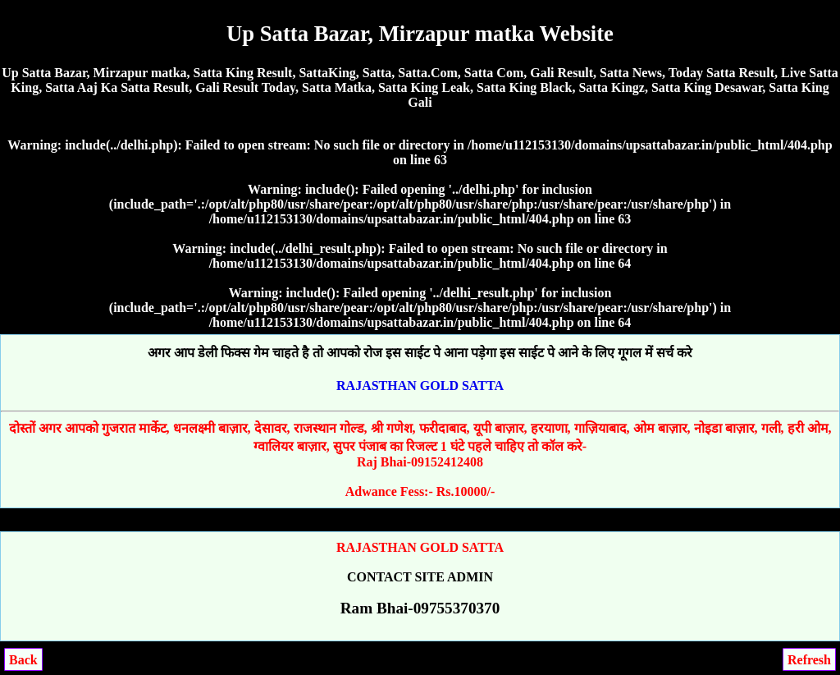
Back (23, 660)
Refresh (809, 660)
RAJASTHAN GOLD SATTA (420, 386)
